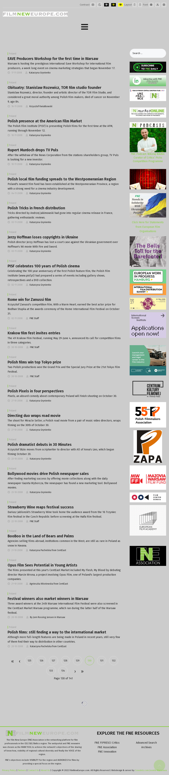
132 (114, 660)
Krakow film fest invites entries (34, 333)
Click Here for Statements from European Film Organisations (148, 227)
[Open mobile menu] (85, 27)
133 (51, 670)
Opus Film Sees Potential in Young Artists (42, 565)
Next (74, 671)
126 (41, 660)
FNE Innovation (107, 751)
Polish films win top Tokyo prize (34, 362)
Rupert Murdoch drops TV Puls (33, 150)
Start (12, 661)
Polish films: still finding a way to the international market (57, 632)
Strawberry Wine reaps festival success (41, 507)
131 (101, 660)
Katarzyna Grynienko (40, 72)
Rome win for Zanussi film (29, 299)
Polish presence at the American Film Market (45, 121)
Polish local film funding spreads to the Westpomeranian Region (62, 179)
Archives (146, 747)
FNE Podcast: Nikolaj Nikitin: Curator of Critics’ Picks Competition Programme (148, 157)
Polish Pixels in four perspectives (36, 391)
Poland (12, 53)
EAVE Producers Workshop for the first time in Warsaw (53, 59)
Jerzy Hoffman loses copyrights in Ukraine (43, 237)
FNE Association (107, 747)
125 (29, 660)
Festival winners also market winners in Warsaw (48, 599)
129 (77, 660)
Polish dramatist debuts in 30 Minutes (40, 444)
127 (53, 660)
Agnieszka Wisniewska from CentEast (49, 583)
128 (65, 660)
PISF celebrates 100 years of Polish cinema (44, 266)
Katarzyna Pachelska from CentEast (48, 550)
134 (63, 670)
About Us (45, 770)
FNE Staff (34, 318)
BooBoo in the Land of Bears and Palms (41, 536)
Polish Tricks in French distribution (36, 208)
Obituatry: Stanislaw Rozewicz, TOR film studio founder (54, 87)
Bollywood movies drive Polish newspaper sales (48, 474)
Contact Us (33, 770)
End (82, 671)
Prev (19, 661)
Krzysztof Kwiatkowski (40, 106)
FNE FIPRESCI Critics (107, 742)
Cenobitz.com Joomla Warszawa (151, 770)
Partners (22, 770)
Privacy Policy (9, 770)
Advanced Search (146, 742)
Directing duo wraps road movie (34, 415)
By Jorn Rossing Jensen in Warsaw (47, 617)
